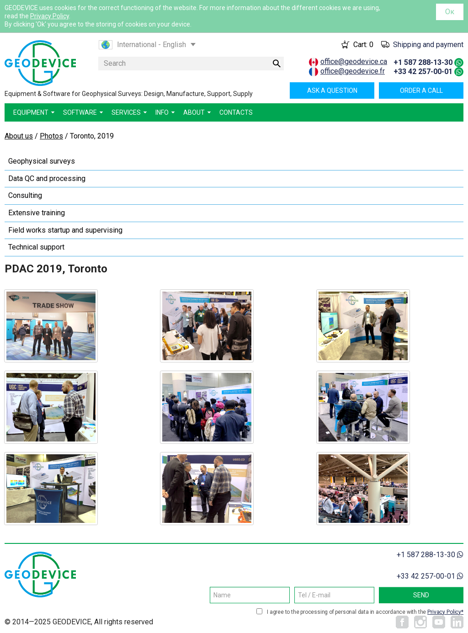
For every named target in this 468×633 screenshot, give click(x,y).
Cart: (363, 44)
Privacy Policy (49, 16)
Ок (449, 11)
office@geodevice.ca (353, 61)
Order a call (421, 90)
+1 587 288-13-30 (423, 62)
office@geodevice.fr (352, 71)
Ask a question (332, 90)
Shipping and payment (428, 44)
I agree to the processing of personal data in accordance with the (365, 612)
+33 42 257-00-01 (423, 71)
